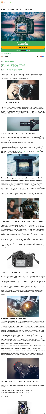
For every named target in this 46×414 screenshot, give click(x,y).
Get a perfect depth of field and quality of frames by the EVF (14, 64)
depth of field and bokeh (21, 192)
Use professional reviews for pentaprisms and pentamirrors (13, 69)
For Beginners (6, 53)
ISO (39, 151)
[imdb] (37, 56)
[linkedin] (39, 56)
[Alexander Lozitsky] (2, 56)
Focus (2, 53)
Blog (4, 5)
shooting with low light (21, 151)
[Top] (44, 413)
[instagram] (41, 56)
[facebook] (43, 56)
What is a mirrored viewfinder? (8, 61)
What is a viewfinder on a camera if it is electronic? (12, 62)
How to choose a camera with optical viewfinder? (11, 66)
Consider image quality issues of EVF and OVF (11, 70)
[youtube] (44, 56)
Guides (10, 53)
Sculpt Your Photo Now (23, 47)
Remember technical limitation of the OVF (10, 68)
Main (1, 5)
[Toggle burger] (44, 2)
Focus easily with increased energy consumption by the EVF (13, 65)
